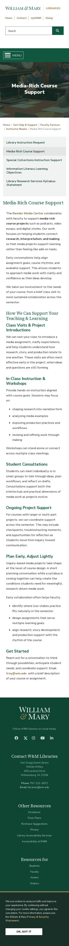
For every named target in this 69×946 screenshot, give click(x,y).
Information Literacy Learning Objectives (27, 171)
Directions (34, 812)
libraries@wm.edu (38, 787)
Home (6, 125)
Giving (49, 18)
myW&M (36, 18)
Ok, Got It (23, 931)
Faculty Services (50, 125)
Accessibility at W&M (34, 841)
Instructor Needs (16, 129)
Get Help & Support (25, 125)
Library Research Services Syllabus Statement (30, 183)
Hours (8, 18)
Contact (22, 18)
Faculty (34, 872)
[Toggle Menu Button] (6, 55)
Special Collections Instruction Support (34, 160)
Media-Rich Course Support (25, 151)
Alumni (34, 877)
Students (34, 866)
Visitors (34, 883)
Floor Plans (34, 818)
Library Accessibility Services (34, 835)
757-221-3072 (39, 783)
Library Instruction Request (25, 142)
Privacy (34, 829)
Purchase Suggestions (34, 824)
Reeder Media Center (28, 213)
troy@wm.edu (16, 673)
